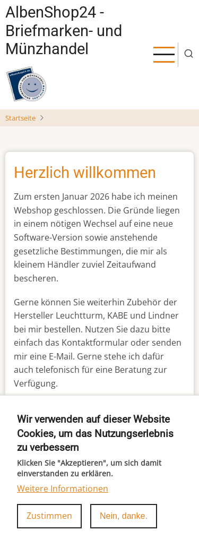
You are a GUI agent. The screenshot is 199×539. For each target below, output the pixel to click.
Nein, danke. (124, 524)
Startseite (20, 118)
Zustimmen (49, 524)
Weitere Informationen (62, 496)
